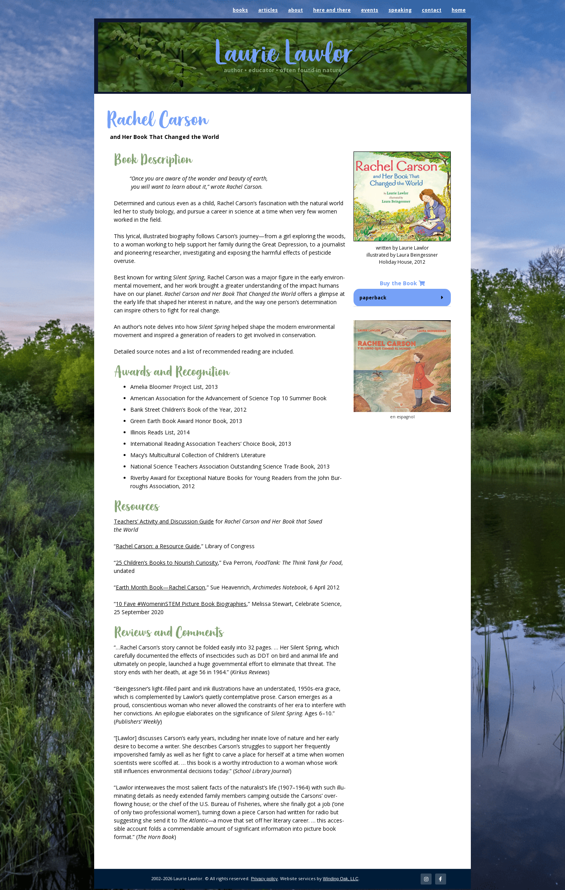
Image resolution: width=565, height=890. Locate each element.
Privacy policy (264, 879)
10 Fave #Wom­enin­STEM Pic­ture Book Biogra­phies (181, 603)
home (459, 10)
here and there (332, 10)
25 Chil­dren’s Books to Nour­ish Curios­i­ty (167, 562)
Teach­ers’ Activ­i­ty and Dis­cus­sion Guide (164, 521)
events (369, 10)
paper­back (372, 297)
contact (431, 10)
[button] (402, 297)
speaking (400, 10)
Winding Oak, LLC (341, 879)
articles (268, 10)
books (240, 10)
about (295, 10)
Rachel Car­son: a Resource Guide (158, 546)
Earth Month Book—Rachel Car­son (160, 587)
